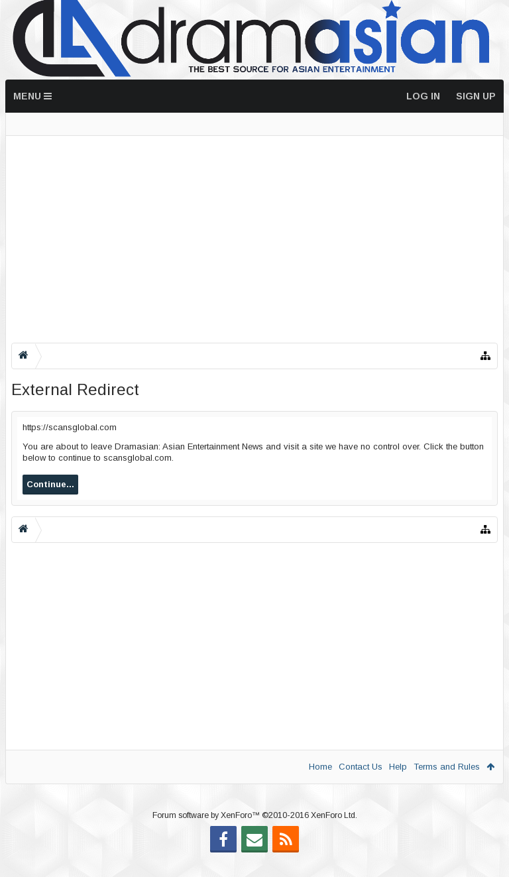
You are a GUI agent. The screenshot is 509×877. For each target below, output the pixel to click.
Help (398, 767)
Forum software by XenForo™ (254, 836)
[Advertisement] (254, 239)
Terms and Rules (447, 767)
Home (320, 767)
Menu (32, 96)
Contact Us (360, 767)
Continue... (50, 484)
